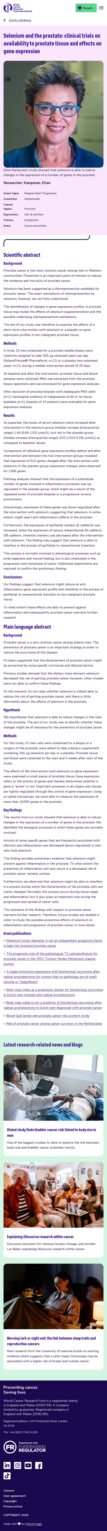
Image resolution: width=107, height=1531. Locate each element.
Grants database (20, 20)
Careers (9, 1491)
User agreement (15, 1496)
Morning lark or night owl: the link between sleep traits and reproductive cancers (53, 1317)
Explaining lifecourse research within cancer (53, 1210)
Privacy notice (13, 1506)
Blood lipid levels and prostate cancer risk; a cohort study (47, 1016)
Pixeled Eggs (33, 1524)
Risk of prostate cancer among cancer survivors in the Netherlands (54, 1023)
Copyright (10, 1501)
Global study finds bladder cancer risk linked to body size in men (53, 1105)
